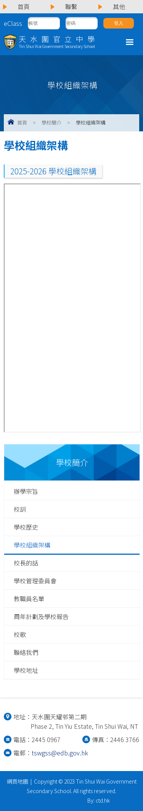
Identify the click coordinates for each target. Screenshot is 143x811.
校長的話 (26, 562)
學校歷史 (26, 527)
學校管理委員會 (35, 580)
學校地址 (26, 670)
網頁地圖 (17, 781)
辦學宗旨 (26, 491)
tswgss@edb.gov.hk (60, 752)
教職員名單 (29, 598)
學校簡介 (51, 122)
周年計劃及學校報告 (41, 616)
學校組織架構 (32, 544)
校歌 (20, 634)
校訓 (20, 509)
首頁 (22, 122)
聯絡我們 (26, 652)
